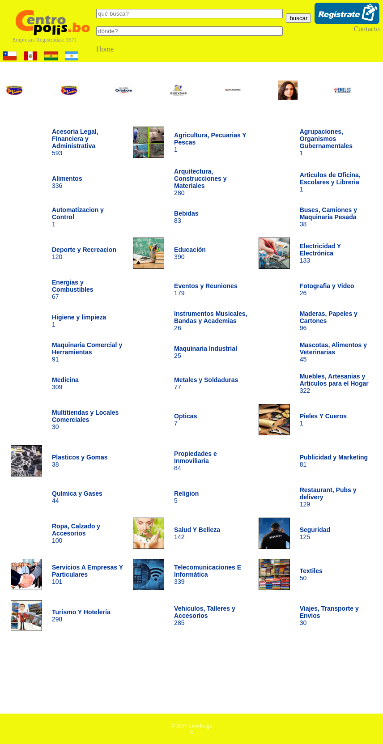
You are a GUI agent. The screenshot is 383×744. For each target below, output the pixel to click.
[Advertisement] (191, 675)
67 (73, 289)
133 (320, 253)
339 (207, 574)
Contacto (367, 29)
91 (87, 352)
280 (200, 182)
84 (195, 461)
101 (87, 574)
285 (204, 615)
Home (105, 49)
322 (334, 383)
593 (75, 142)
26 (210, 321)
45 (333, 352)
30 (85, 419)
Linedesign (200, 726)
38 (328, 217)
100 (76, 533)
